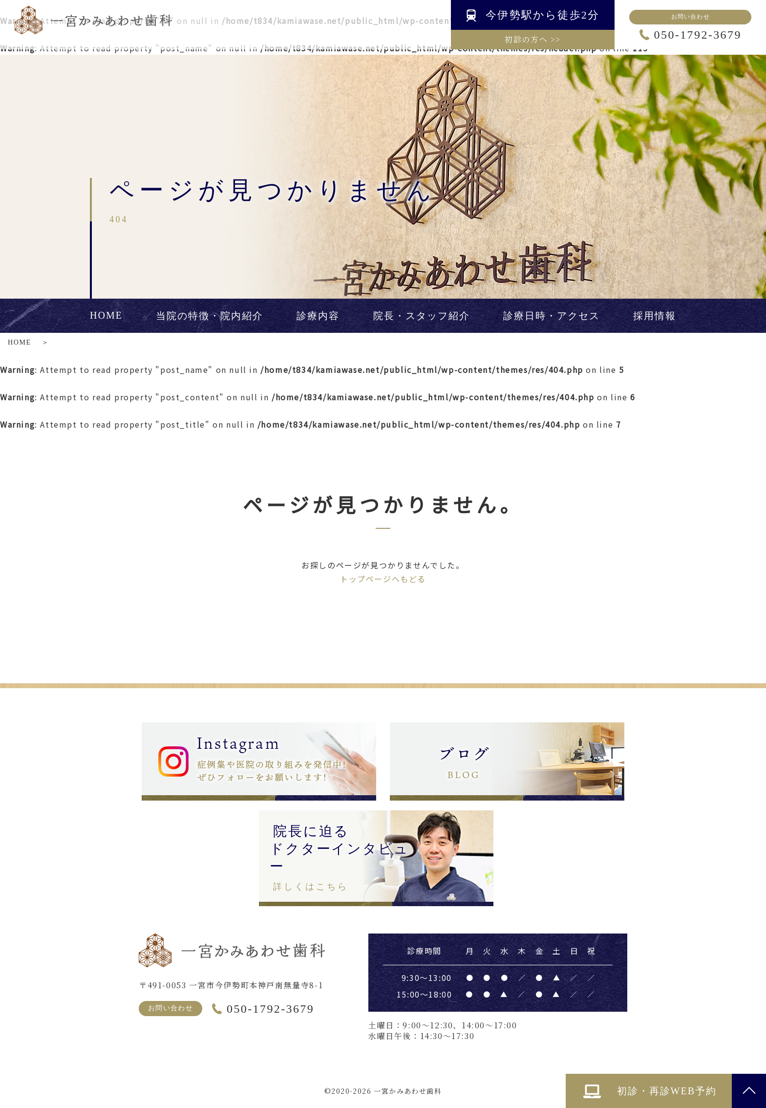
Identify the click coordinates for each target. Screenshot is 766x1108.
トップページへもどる (383, 579)
